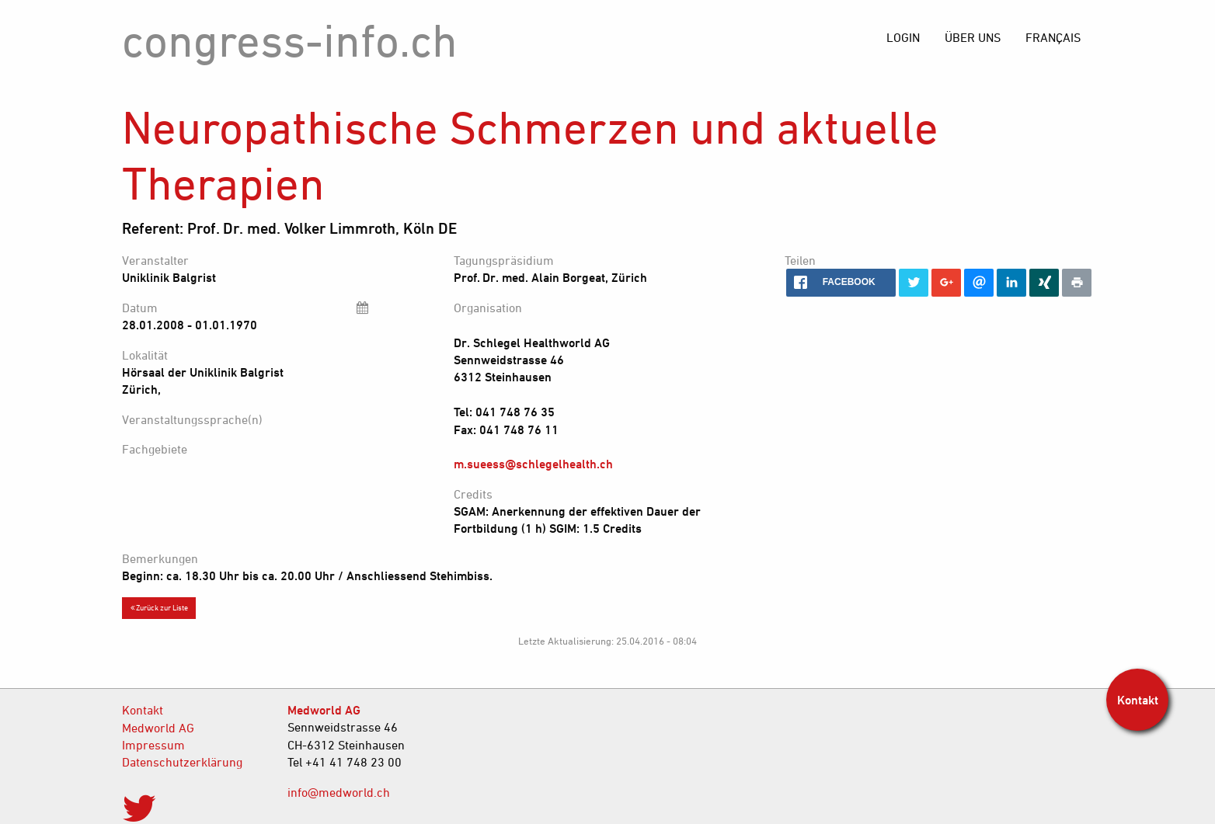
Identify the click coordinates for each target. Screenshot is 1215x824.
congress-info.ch (290, 40)
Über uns (973, 37)
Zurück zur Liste (159, 607)
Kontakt (142, 710)
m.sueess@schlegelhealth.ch (533, 464)
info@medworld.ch (338, 792)
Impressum (153, 745)
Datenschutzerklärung (182, 762)
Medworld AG (158, 728)
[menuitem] (1053, 37)
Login (903, 37)
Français (1053, 37)
